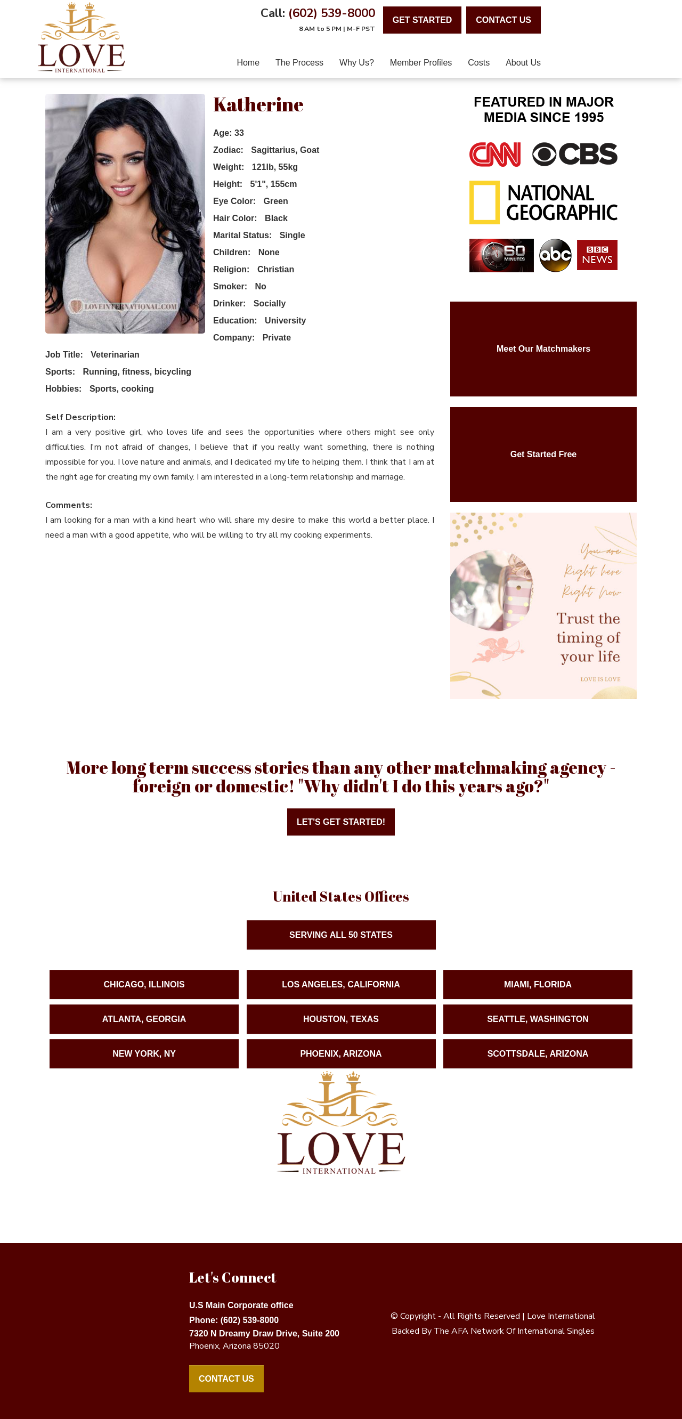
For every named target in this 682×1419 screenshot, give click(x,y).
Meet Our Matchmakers (543, 348)
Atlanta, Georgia (144, 1028)
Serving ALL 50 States (341, 944)
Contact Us (226, 1378)
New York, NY (144, 1063)
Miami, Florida (538, 994)
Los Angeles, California (341, 994)
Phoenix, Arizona (340, 1063)
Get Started (422, 20)
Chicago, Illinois (144, 994)
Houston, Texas (341, 1028)
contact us (503, 20)
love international (561, 1316)
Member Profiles (421, 62)
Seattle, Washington (538, 1028)
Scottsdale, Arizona (538, 1063)
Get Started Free (543, 454)
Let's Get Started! (341, 821)
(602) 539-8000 (331, 13)
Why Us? (356, 62)
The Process (299, 62)
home (248, 62)
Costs (479, 62)
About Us (523, 62)
